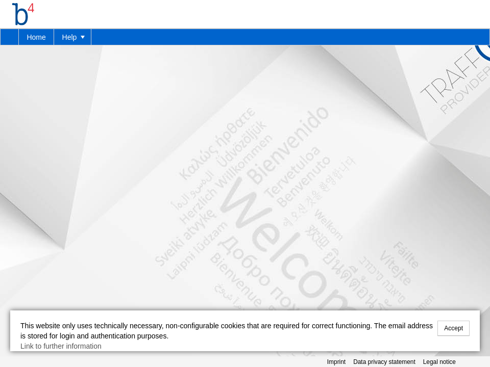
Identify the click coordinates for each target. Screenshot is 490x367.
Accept (453, 328)
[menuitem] (10, 37)
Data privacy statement (384, 361)
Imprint (336, 361)
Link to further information (61, 346)
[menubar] (245, 37)
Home (36, 37)
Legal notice (439, 361)
